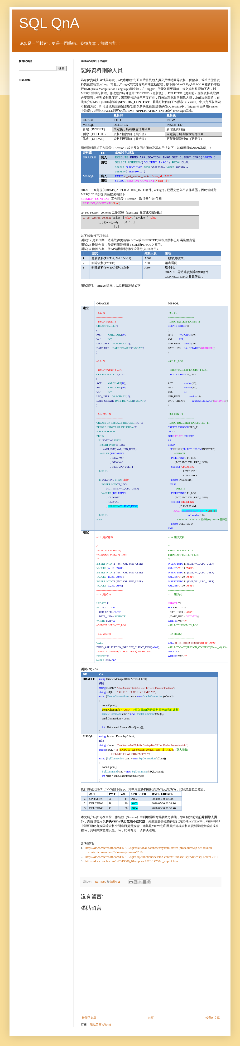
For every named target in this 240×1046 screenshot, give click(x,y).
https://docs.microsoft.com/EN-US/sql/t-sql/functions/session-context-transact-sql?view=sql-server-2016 (151, 857)
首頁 (151, 1017)
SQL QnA (49, 23)
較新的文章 (89, 1017)
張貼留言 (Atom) (100, 1024)
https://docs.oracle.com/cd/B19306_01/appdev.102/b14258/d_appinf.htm (131, 861)
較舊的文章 (213, 1017)
